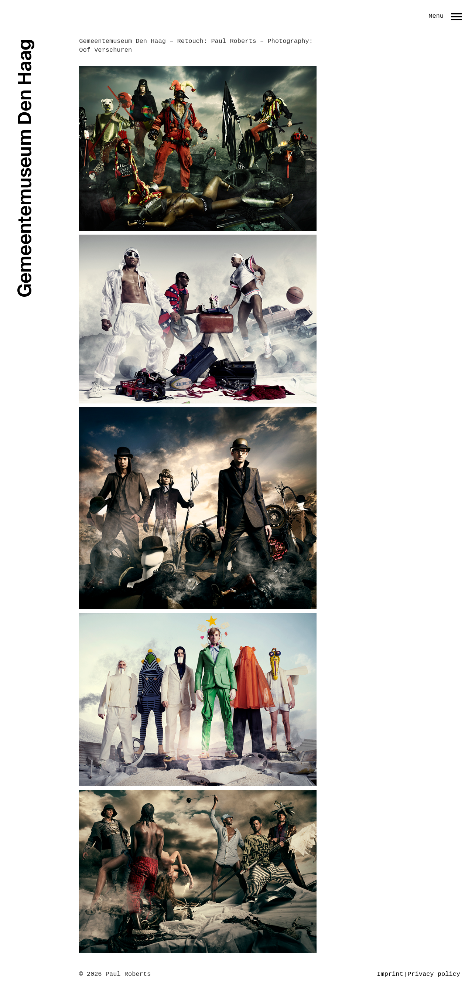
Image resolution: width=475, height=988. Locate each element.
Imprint (390, 974)
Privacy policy (433, 974)
